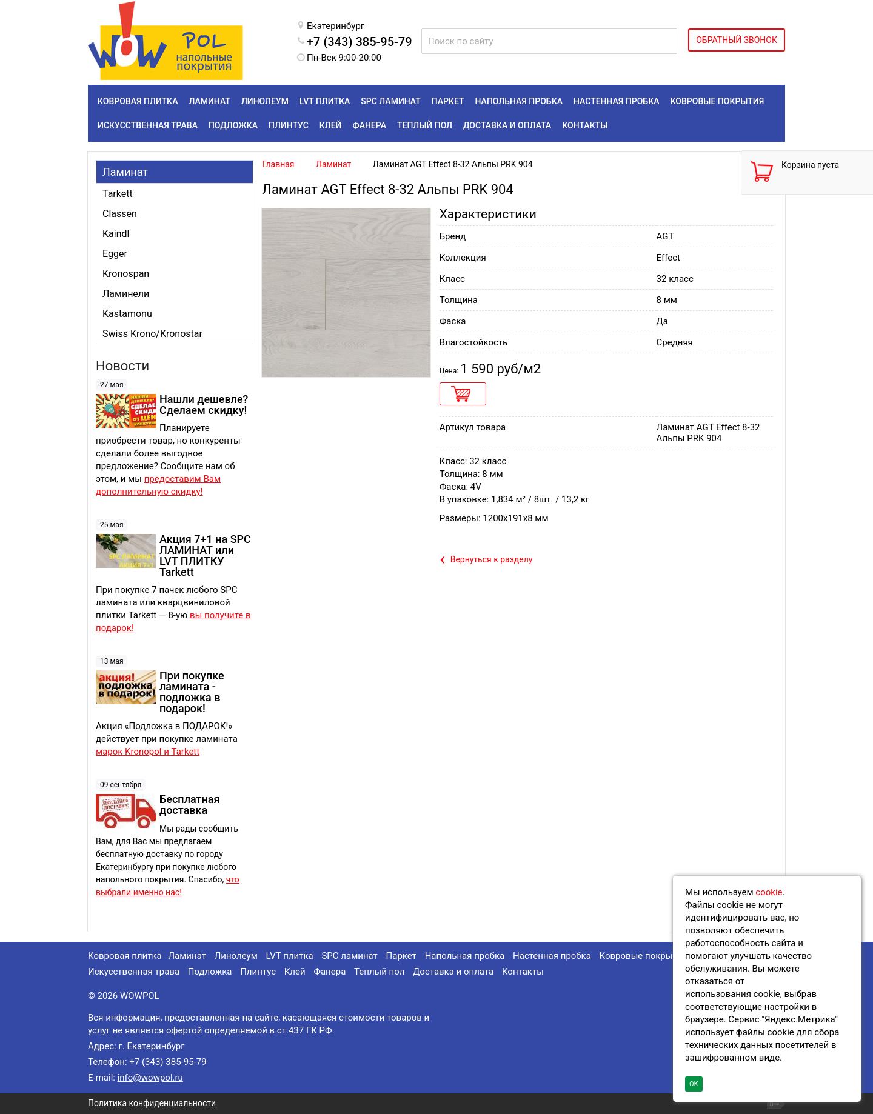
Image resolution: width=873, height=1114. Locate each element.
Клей (295, 971)
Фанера (329, 971)
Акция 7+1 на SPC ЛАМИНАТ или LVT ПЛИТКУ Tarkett (205, 555)
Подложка (210, 971)
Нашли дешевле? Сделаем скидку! (203, 404)
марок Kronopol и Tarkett (147, 751)
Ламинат (125, 171)
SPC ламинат (349, 955)
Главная (278, 164)
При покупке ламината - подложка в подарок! (191, 692)
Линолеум (236, 955)
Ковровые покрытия (643, 955)
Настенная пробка (552, 955)
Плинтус (258, 971)
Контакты (523, 971)
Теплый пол (379, 971)
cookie (768, 892)
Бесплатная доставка (189, 804)
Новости (122, 365)
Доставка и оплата (453, 971)
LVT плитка (289, 955)
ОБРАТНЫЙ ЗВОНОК (736, 40)
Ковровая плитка (125, 955)
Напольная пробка (465, 955)
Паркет (401, 955)
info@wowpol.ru (150, 1077)
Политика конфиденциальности (152, 1103)
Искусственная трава (133, 971)
